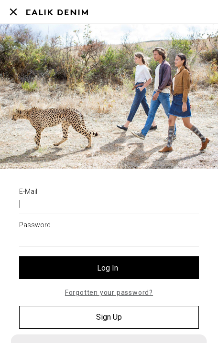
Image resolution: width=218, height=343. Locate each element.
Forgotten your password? (109, 292)
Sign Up (109, 317)
